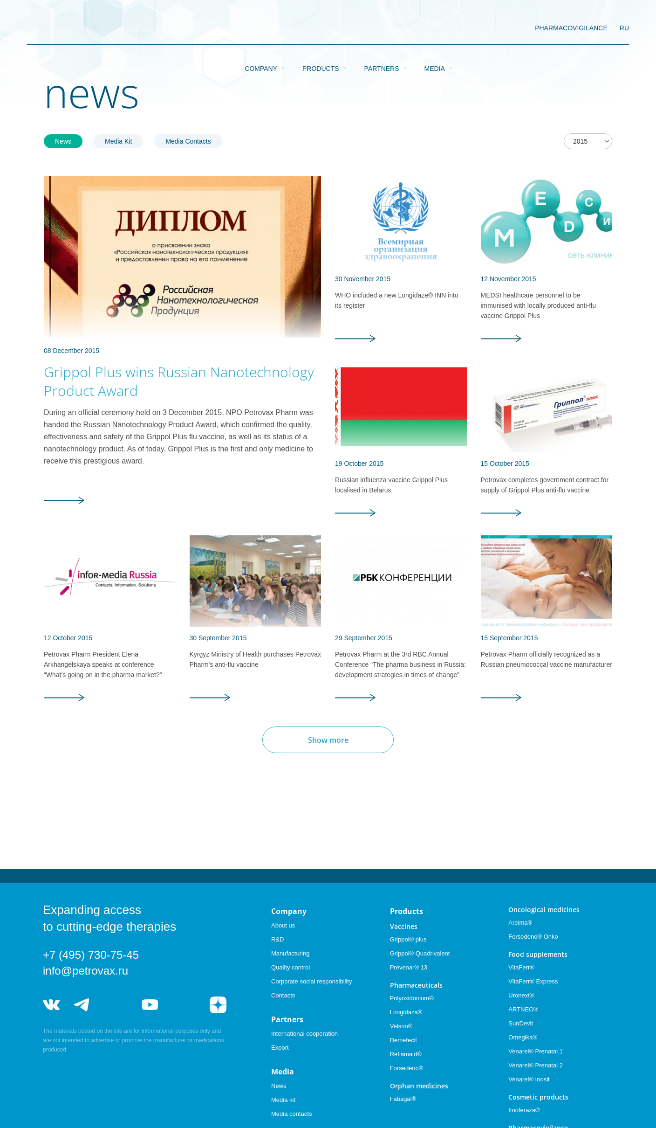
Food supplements (537, 954)
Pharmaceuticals (416, 985)
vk (51, 1005)
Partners (381, 28)
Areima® (520, 922)
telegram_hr (116, 1005)
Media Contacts (188, 141)
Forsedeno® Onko (533, 936)
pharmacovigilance (571, 28)
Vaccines (403, 926)
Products (320, 28)
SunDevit (520, 1023)
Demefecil (403, 1040)
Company (261, 28)
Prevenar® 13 (408, 967)
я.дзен (218, 1005)
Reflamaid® (406, 1054)
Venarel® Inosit (528, 1079)
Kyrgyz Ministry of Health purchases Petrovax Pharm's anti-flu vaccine (255, 659)
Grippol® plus (408, 939)
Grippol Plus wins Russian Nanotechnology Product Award (179, 381)
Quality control (290, 967)
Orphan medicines (419, 1085)
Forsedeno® (407, 1068)
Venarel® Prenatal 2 (535, 1065)
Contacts (283, 995)
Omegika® (522, 1037)
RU (624, 28)
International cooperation (304, 1033)
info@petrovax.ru (85, 970)
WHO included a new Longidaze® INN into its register (396, 300)
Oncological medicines (544, 909)
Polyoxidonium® (412, 998)
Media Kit (118, 141)
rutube (184, 1005)
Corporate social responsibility (311, 981)
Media (434, 28)
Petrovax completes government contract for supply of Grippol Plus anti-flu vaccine (545, 485)
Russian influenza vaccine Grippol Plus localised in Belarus (391, 485)
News (63, 141)
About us (283, 925)
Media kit (283, 1099)
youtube (150, 1005)
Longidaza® (406, 1012)
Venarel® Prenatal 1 (535, 1051)
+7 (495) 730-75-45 (91, 954)
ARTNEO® (523, 1009)
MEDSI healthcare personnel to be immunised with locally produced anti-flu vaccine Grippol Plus (538, 305)
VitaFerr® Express (533, 981)
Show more (328, 740)
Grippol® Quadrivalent (420, 953)
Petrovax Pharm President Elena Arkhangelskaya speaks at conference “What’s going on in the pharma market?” (103, 664)
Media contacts (291, 1113)
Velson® (401, 1026)
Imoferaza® (524, 1110)
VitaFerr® (521, 967)
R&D (277, 939)
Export (280, 1047)
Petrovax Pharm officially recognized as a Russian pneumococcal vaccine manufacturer (546, 659)
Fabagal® (403, 1098)
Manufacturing (290, 953)
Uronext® (521, 995)
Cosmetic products (538, 1097)
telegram (82, 1005)
